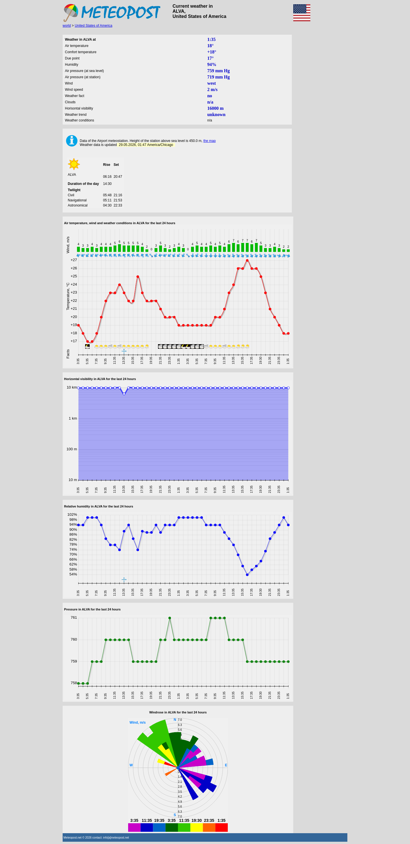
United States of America (93, 26)
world (67, 26)
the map (209, 141)
